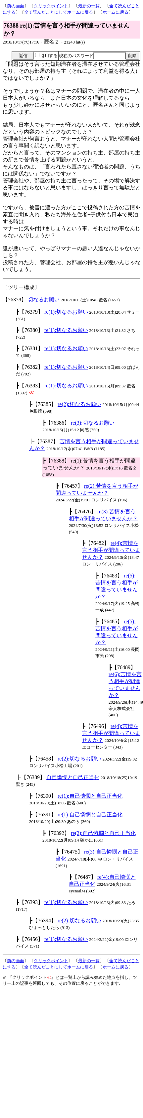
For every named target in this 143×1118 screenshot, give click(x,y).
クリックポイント (51, 5)
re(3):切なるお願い (93, 423)
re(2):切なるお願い (79, 404)
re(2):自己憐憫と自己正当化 (103, 833)
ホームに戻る (115, 12)
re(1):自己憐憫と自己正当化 (90, 796)
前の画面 (15, 5)
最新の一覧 (89, 5)
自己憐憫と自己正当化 (72, 777)
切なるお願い (44, 299)
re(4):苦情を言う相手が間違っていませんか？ (111, 550)
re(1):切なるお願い (66, 312)
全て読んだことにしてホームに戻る (58, 12)
